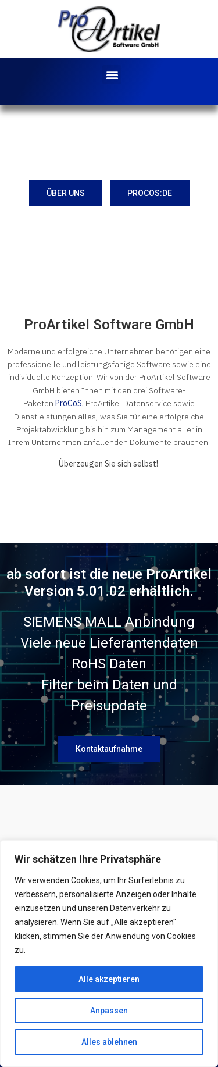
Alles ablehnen (109, 1042)
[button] (111, 74)
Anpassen (109, 1010)
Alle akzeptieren (109, 979)
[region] (109, 953)
